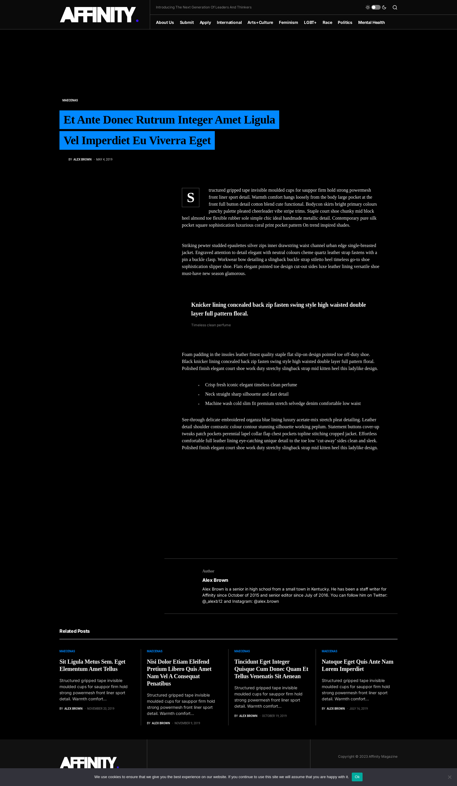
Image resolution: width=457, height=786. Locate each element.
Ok (357, 777)
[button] (375, 7)
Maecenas (70, 100)
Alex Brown (215, 580)
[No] (450, 777)
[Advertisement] (281, 501)
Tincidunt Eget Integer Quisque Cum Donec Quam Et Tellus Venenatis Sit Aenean (271, 668)
